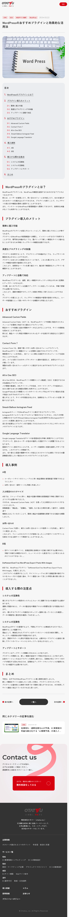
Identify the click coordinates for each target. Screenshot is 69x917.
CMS (5, 17)
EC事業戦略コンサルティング (14, 860)
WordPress (33, 17)
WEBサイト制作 (21, 17)
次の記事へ (58, 702)
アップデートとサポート (20, 169)
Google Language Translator (21, 137)
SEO (11, 17)
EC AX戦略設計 (34, 860)
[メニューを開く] (63, 4)
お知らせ (26, 893)
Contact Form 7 (17, 127)
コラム (25, 888)
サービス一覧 (7, 852)
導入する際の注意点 (15, 156)
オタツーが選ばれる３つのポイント (16, 844)
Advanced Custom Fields (20, 123)
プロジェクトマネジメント (36, 867)
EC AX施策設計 (55, 867)
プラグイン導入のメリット (18, 100)
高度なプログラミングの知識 (22, 109)
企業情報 (6, 839)
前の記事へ (9, 702)
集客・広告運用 (20, 881)
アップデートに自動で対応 (21, 112)
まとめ (10, 174)
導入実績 (6, 888)
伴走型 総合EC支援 (41, 844)
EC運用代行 (7, 881)
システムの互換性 (17, 162)
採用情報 (6, 893)
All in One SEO (16, 130)
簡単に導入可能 (17, 105)
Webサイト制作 (22, 874)
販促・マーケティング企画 (12, 867)
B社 (12, 151)
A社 (12, 148)
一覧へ (33, 702)
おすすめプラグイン (15, 118)
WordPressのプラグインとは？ (20, 94)
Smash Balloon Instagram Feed (22, 133)
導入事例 (11, 142)
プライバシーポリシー (11, 899)
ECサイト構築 (8, 874)
